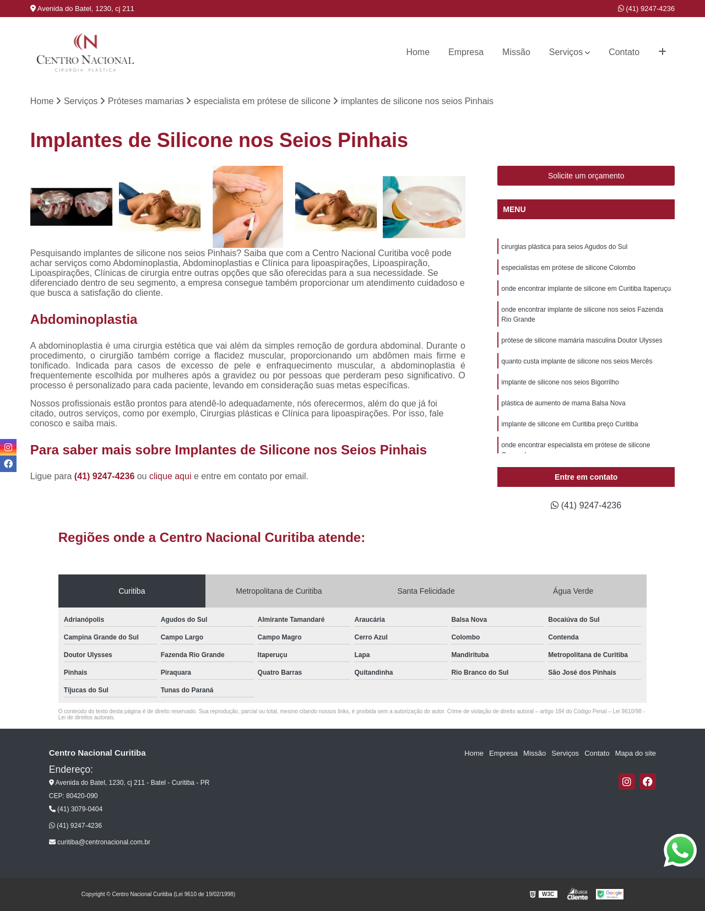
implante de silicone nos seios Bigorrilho (560, 382)
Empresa (466, 52)
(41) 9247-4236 (646, 8)
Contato (624, 52)
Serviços (566, 52)
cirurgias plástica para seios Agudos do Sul (564, 247)
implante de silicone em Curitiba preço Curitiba (569, 424)
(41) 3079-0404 (75, 809)
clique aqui (170, 476)
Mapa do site (635, 753)
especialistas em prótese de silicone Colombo (568, 268)
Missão (516, 52)
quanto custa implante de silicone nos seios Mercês (576, 361)
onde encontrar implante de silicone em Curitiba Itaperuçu (586, 288)
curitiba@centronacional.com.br (99, 842)
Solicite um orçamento (586, 175)
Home (418, 52)
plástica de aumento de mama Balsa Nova (563, 403)
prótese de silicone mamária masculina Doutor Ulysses (581, 340)
